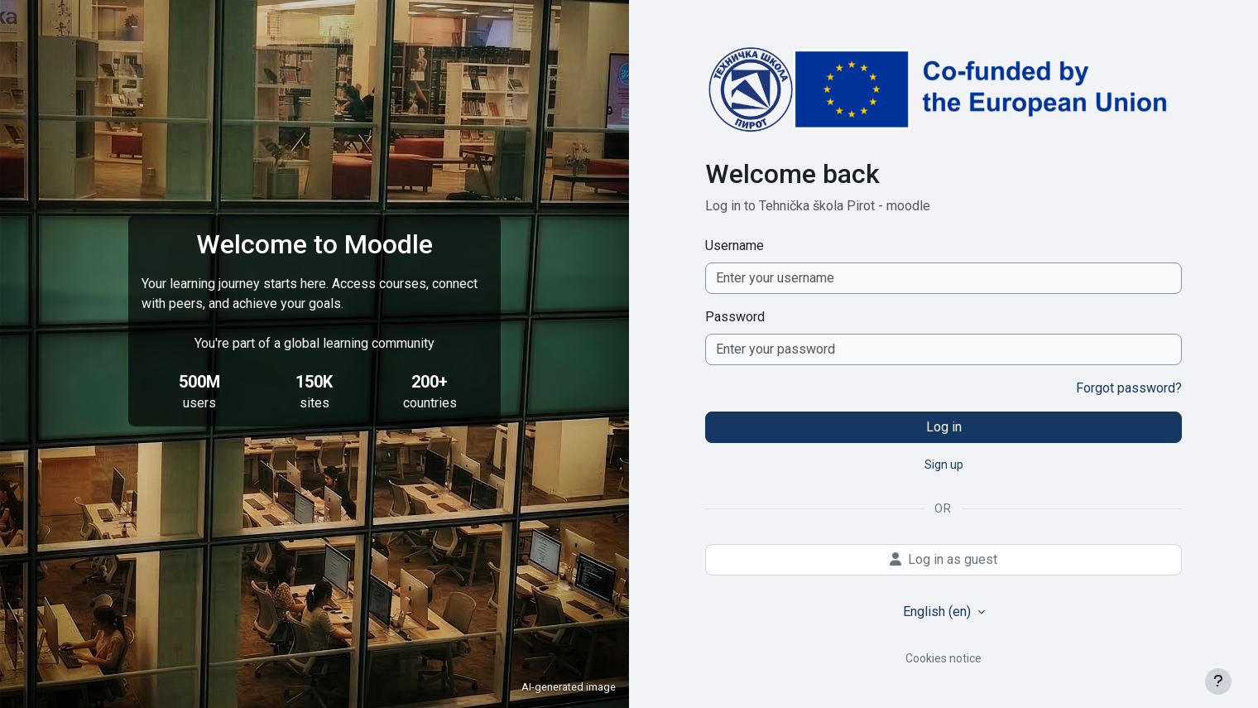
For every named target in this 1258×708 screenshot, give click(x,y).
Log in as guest (943, 559)
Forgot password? (1129, 388)
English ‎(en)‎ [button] (938, 611)
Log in (944, 427)
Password (735, 317)
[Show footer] (1218, 681)
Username (734, 245)
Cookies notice (943, 658)
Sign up (943, 464)
